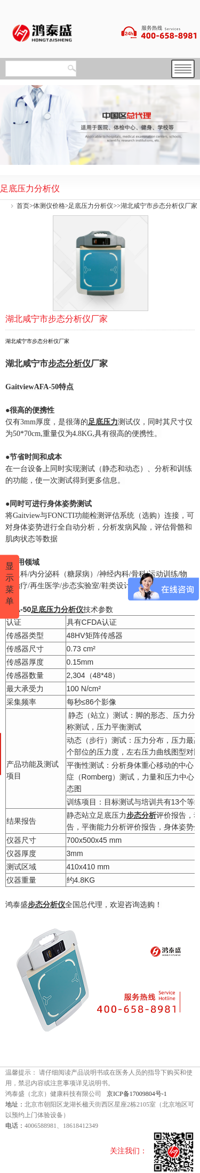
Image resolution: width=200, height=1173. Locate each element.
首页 (23, 206)
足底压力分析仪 (90, 206)
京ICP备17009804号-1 (137, 1093)
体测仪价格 (49, 206)
